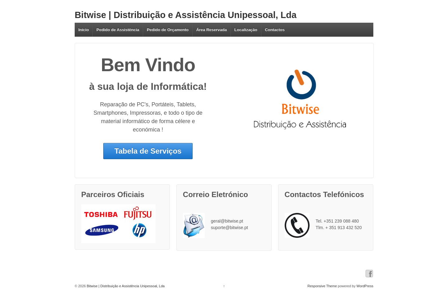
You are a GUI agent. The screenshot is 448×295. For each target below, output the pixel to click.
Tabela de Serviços (148, 151)
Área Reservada (211, 29)
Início (83, 29)
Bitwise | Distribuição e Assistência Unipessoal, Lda (185, 15)
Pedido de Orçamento (168, 29)
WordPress (365, 286)
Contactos (275, 29)
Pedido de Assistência (117, 29)
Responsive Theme (322, 286)
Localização (245, 29)
